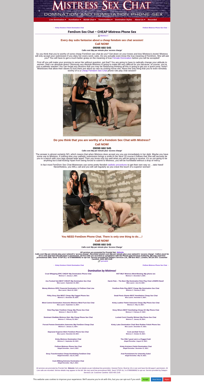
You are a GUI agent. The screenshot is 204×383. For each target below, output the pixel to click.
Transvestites (106, 20)
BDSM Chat (90, 20)
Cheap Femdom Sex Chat (94, 70)
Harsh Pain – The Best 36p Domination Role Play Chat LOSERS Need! (136, 281)
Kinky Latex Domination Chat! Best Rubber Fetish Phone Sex (135, 325)
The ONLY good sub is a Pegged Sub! (136, 339)
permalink (104, 261)
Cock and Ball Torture (136, 332)
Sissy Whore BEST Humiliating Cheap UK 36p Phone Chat (136, 310)
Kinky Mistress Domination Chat (68, 339)
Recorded (152, 20)
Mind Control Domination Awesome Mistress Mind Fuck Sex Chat (68, 303)
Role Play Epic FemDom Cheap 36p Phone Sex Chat (68, 310)
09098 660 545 (102, 47)
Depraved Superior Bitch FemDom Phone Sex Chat (68, 332)
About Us (140, 20)
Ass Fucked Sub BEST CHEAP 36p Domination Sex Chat (68, 281)
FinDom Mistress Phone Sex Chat (156, 27)
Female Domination (122, 58)
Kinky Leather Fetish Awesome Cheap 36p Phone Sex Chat (135, 303)
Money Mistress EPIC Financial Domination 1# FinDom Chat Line (68, 288)
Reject (167, 379)
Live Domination (58, 20)
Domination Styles (123, 20)
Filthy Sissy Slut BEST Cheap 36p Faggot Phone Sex (68, 296)
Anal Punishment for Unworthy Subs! (136, 354)
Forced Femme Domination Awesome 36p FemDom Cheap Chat (68, 325)
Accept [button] (145, 379)
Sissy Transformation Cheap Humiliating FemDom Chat (68, 354)
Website (120, 252)
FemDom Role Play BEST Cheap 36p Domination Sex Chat (135, 288)
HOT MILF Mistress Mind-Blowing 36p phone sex (135, 274)
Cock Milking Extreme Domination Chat (68, 361)
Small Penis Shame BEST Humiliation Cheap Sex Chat (136, 296)
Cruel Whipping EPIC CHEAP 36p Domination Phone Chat (68, 274)
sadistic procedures (117, 165)
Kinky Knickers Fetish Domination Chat (68, 27)
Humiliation (75, 20)
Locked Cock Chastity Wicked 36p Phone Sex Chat (135, 317)
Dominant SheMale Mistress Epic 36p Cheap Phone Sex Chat (68, 317)
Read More (156, 379)
